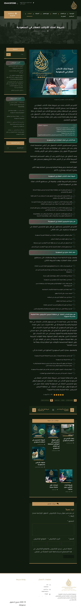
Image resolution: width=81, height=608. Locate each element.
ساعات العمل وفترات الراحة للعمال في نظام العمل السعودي (15, 132)
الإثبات (69, 490)
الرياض (44, 594)
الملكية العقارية (37, 466)
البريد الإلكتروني (54, 537)
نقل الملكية (57, 400)
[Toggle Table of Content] (73, 126)
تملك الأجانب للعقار (45, 400)
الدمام (41, 594)
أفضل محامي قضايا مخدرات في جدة (16, 71)
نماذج (24, 585)
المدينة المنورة (36, 594)
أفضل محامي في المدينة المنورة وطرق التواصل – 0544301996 (16, 105)
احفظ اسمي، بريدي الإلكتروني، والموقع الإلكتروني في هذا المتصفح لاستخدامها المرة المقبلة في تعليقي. (52, 548)
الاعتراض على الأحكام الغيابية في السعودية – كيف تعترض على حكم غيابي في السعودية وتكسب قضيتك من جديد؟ (14, 85)
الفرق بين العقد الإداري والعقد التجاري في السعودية (15, 67)
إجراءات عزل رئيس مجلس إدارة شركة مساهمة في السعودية (15, 124)
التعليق (70, 520)
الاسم (71, 537)
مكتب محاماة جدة (21, 590)
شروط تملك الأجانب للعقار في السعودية (65, 129)
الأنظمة (23, 583)
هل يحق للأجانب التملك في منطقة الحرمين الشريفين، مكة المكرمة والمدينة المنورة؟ (56, 135)
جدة (47, 594)
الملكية (62, 400)
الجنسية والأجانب (69, 400)
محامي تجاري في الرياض (17, 90)
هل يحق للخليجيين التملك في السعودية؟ (65, 131)
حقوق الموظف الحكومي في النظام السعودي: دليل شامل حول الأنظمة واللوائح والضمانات (14, 77)
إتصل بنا (23, 594)
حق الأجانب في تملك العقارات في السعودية (65, 127)
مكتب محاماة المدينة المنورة (19, 592)
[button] (75, 602)
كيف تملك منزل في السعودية (67, 133)
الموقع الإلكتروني (39, 537)
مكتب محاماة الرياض (21, 588)
